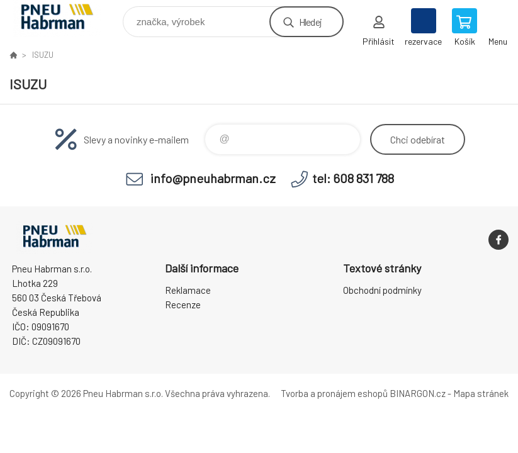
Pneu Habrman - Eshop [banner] (65, 18)
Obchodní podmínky (382, 290)
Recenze (183, 304)
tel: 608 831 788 (353, 178)
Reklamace (188, 290)
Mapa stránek (481, 393)
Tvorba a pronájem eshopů (334, 393)
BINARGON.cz (418, 393)
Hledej (310, 22)
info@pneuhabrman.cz (213, 178)
